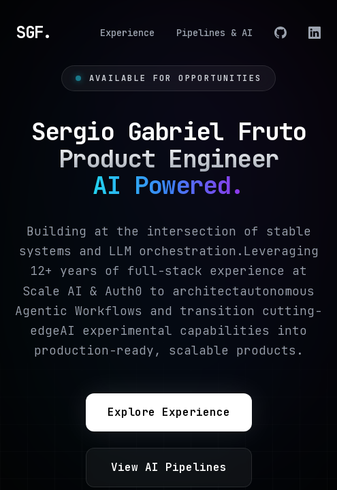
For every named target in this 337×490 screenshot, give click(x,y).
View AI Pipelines (169, 467)
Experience (127, 33)
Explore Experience (169, 412)
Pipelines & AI (214, 33)
